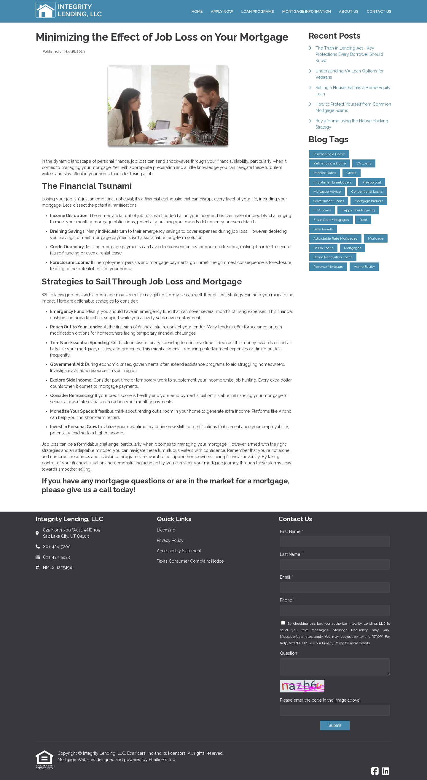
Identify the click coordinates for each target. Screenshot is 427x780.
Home (197, 11)
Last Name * (291, 554)
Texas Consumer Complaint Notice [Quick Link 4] (190, 561)
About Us (349, 11)
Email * (286, 577)
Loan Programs (257, 11)
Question (288, 653)
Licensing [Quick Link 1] (166, 530)
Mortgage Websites (77, 759)
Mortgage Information (306, 11)
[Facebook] (375, 771)
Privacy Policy (333, 643)
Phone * (287, 600)
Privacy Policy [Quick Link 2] (170, 540)
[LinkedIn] (385, 771)
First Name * (291, 531)
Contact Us (379, 11)
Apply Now (222, 11)
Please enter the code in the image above (319, 700)
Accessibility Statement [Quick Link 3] (179, 550)
